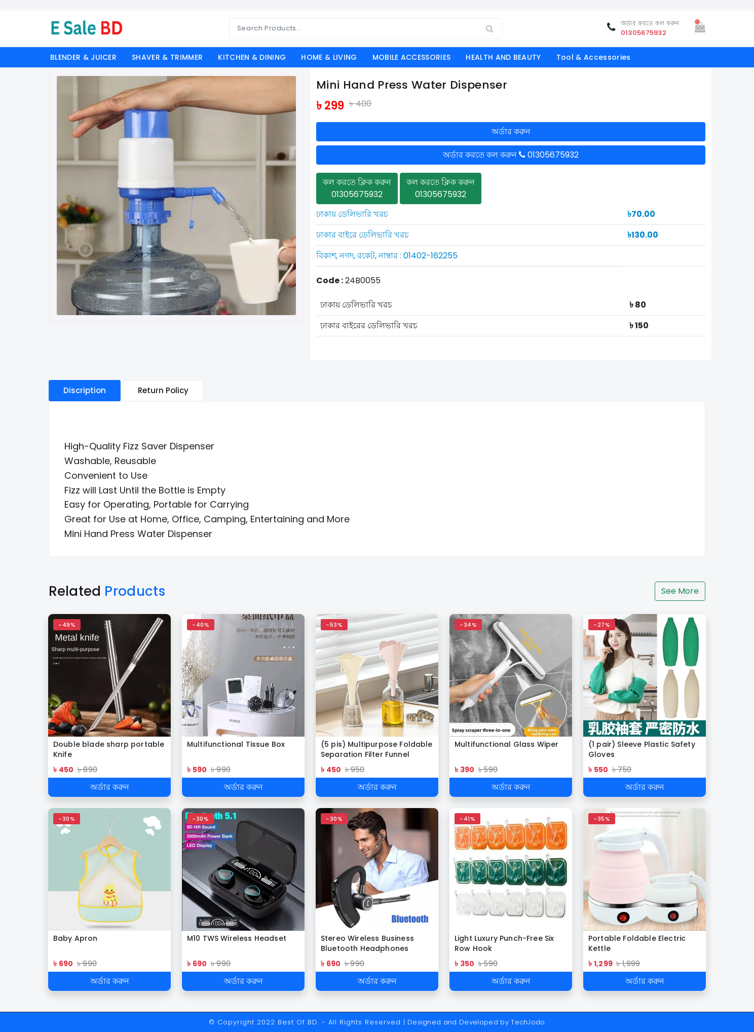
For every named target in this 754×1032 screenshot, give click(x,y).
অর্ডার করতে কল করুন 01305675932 (511, 155)
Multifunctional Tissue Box (236, 744)
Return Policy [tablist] (163, 390)
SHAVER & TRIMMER (167, 57)
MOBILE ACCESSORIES (411, 57)
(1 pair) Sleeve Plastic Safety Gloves (641, 749)
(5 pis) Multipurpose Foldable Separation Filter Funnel (377, 749)
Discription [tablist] (84, 390)
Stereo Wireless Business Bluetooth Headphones (367, 943)
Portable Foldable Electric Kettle (637, 943)
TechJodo (528, 1022)
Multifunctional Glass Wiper (506, 744)
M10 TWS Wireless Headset (236, 938)
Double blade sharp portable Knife (108, 749)
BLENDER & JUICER (83, 57)
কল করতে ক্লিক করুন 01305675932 (357, 188)
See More (680, 591)
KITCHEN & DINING (252, 57)
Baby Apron (75, 938)
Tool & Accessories (593, 57)
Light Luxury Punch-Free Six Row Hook (504, 943)
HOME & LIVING (329, 57)
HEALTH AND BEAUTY (503, 57)
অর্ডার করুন (511, 131)
